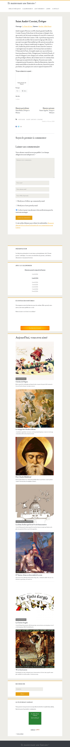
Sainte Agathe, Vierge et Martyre (46, 112)
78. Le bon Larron (21, 670)
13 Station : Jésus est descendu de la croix (29, 575)
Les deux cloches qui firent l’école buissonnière (31, 525)
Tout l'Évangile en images (29, 666)
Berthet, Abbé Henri (45, 26)
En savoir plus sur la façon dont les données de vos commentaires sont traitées (35, 225)
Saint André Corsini (34, 119)
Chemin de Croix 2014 (20, 571)
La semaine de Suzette (21, 378)
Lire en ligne (20, 734)
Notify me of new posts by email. (28, 206)
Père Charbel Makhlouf (23, 477)
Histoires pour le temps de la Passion (35, 270)
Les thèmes (38, 9)
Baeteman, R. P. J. (19, 666)
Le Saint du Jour (27, 26)
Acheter (33, 730)
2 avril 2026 (35, 274)
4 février (21, 119)
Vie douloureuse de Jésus (39, 666)
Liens (48, 9)
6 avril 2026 (35, 286)
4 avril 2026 (35, 282)
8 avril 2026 (35, 291)
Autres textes (19, 426)
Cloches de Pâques (22, 382)
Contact (55, 9)
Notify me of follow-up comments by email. (31, 201)
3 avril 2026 (35, 278)
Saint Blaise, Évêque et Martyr (23, 112)
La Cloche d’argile (22, 623)
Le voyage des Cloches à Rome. (26, 429)
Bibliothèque (14, 9)
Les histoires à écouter (35, 328)
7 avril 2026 (35, 289)
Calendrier (27, 9)
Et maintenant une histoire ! (22, 3)
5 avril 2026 (35, 284)
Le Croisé (18, 474)
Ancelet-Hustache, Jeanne (21, 521)
